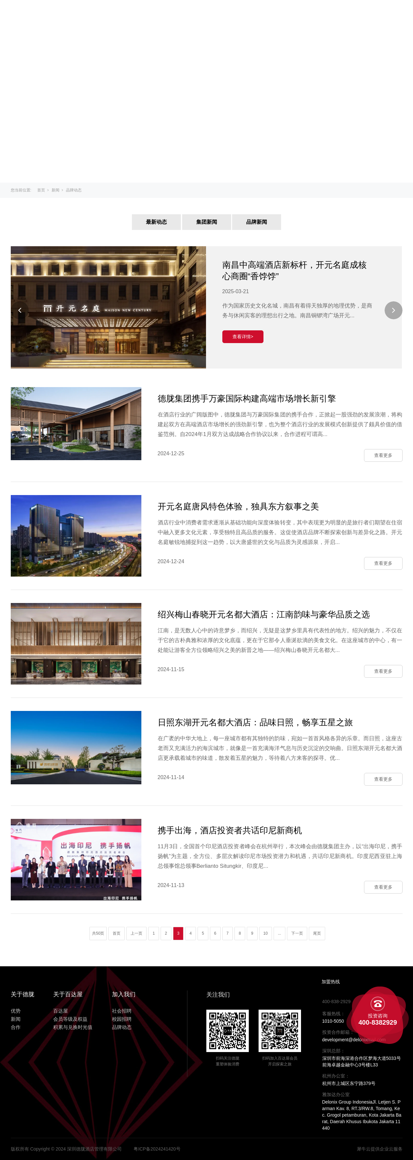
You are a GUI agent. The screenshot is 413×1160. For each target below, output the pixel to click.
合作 (304, 13)
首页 (41, 190)
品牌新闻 (256, 222)
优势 (253, 13)
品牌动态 (74, 190)
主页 (138, 13)
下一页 (297, 933)
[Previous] (20, 310)
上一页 (136, 933)
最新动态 (156, 222)
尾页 (317, 933)
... (279, 933)
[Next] (394, 310)
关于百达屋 (173, 13)
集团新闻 (206, 222)
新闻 (279, 13)
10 (265, 933)
